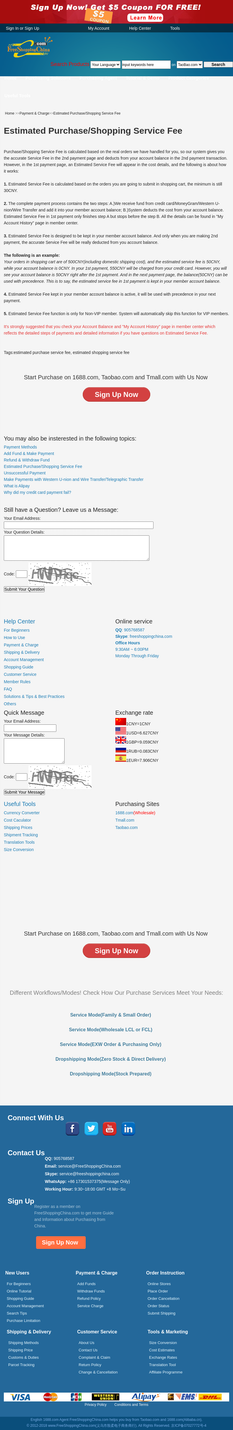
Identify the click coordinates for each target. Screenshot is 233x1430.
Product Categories (188, 77)
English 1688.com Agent (49, 1420)
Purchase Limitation (23, 1320)
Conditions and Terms (131, 1405)
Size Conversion (19, 849)
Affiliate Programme (166, 1372)
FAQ (8, 689)
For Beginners (17, 630)
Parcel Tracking (21, 1365)
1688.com (135, 812)
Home (10, 77)
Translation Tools (19, 842)
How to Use (14, 637)
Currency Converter (22, 812)
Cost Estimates (162, 1350)
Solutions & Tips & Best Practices (34, 696)
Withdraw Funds (91, 1291)
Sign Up (32, 28)
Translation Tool (162, 1365)
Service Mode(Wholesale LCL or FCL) (110, 1029)
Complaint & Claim (94, 1357)
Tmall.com (124, 820)
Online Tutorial (19, 1291)
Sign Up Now (60, 1242)
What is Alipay (17, 486)
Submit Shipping (161, 1313)
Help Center (140, 28)
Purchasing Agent (98, 77)
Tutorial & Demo (143, 77)
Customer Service (20, 674)
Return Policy (90, 1365)
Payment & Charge (34, 113)
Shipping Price (20, 1350)
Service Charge (90, 1306)
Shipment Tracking (21, 834)
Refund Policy (89, 1298)
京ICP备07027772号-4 (188, 1426)
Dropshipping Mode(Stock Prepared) (110, 1073)
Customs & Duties (23, 1357)
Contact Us (88, 1350)
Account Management (24, 659)
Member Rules (17, 681)
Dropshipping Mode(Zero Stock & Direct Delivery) (110, 1059)
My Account (98, 28)
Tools (175, 28)
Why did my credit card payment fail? (37, 492)
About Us (86, 1342)
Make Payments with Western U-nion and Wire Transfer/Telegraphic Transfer (73, 479)
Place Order (158, 1291)
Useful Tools (17, 95)
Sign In (12, 28)
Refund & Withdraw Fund (27, 460)
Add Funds (86, 1284)
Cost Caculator (17, 820)
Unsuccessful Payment (24, 473)
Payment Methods (20, 447)
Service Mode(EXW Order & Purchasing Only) (110, 1044)
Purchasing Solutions (48, 77)
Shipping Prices (18, 827)
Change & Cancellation (98, 1372)
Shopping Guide (18, 667)
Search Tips (17, 1313)
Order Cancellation (163, 1298)
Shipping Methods (23, 1342)
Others (10, 703)
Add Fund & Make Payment (29, 453)
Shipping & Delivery (22, 652)
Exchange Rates (163, 1357)
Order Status (158, 1306)
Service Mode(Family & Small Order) (110, 1014)
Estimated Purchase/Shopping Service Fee (87, 113)
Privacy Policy (96, 1405)
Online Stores (159, 1284)
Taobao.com (126, 827)
